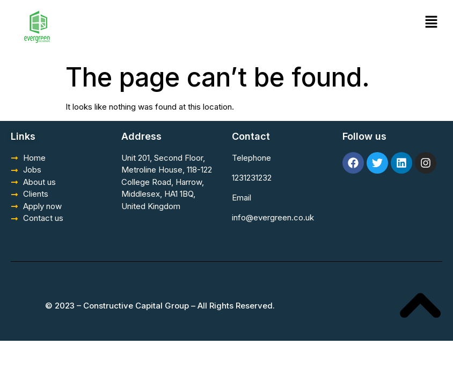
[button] (431, 22)
